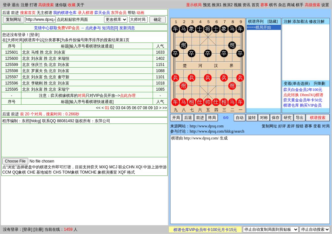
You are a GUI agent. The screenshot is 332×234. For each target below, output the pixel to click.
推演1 (217, 5)
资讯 (246, 5)
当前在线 (52, 229)
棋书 (273, 5)
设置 (325, 5)
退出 (15, 5)
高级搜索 (46, 5)
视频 (238, 5)
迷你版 (61, 5)
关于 (80, 5)
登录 (7, 5)
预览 (207, 5)
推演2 (228, 5)
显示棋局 (194, 5)
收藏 (72, 5)
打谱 (33, 5)
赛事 (264, 5)
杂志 (282, 5)
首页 (255, 5)
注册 (25, 5)
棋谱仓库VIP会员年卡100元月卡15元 (205, 230)
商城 (291, 5)
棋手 (299, 5)
